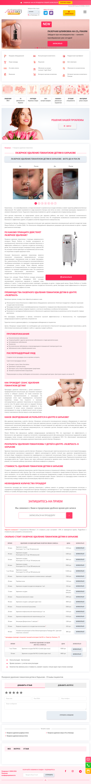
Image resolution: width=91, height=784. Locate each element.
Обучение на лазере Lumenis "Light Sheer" (42, 69)
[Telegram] (80, 772)
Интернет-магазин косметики (45, 74)
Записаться (69, 13)
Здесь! (67, 126)
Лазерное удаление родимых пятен (18, 733)
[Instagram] (73, 771)
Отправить (49, 775)
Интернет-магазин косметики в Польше (74, 75)
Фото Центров (69, 62)
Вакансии (9, 74)
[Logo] (15, 12)
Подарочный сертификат (72, 56)
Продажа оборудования (14, 56)
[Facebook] (65, 771)
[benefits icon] (8, 89)
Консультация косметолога (44, 56)
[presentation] (20, 715)
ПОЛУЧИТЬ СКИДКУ (65, 2)
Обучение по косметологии (73, 68)
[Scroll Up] (45, 780)
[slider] (28, 184)
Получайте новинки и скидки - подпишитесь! (39, 770)
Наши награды (11, 62)
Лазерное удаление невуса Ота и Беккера (61, 733)
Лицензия (38, 62)
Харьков (31, 11)
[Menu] (85, 12)
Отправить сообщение (66, 715)
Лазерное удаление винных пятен (17, 736)
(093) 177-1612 (48, 10)
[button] (35, 47)
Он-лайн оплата (11, 68)
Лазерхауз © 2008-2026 (9, 771)
